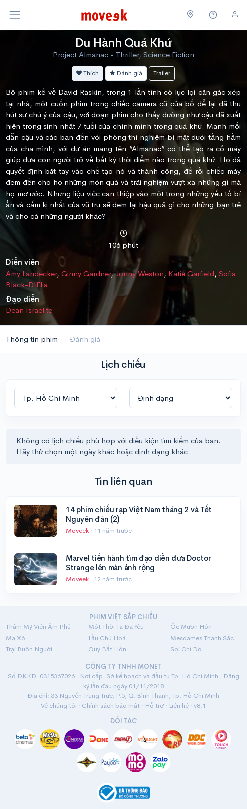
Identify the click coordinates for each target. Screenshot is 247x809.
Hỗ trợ (154, 706)
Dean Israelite (29, 310)
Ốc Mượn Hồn (191, 626)
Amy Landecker (31, 273)
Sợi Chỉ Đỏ (186, 649)
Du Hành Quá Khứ (124, 43)
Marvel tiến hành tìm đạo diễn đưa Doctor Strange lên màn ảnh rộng (138, 563)
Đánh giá (126, 73)
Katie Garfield (191, 273)
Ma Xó (16, 638)
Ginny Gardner (86, 273)
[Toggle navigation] (15, 15)
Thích (87, 73)
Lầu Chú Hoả (107, 638)
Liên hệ (179, 706)
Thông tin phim (32, 339)
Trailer (162, 73)
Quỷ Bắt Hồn (107, 649)
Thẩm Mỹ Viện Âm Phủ (38, 626)
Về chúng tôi (59, 706)
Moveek (78, 530)
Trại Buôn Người (29, 649)
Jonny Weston (140, 273)
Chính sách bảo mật (111, 706)
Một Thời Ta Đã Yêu (116, 626)
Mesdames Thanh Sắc (202, 638)
